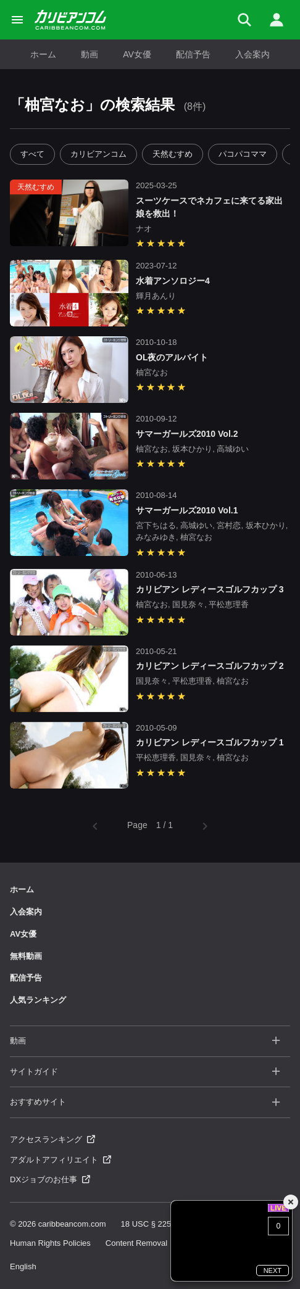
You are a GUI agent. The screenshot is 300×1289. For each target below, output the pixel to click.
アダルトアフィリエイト (60, 1159)
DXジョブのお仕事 (50, 1179)
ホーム (43, 54)
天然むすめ (172, 154)
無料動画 (26, 956)
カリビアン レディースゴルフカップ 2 (210, 666)
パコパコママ (243, 154)
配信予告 (193, 54)
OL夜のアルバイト (172, 357)
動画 (89, 54)
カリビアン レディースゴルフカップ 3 (210, 589)
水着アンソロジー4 (173, 281)
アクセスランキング (52, 1139)
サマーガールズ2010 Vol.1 (187, 510)
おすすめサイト (145, 1102)
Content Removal (136, 1243)
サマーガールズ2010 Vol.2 (187, 434)
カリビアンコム (98, 154)
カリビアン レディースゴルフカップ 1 (210, 742)
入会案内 (252, 54)
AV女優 (137, 54)
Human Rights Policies (50, 1243)
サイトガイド (145, 1072)
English (23, 1266)
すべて (32, 154)
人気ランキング (38, 1000)
